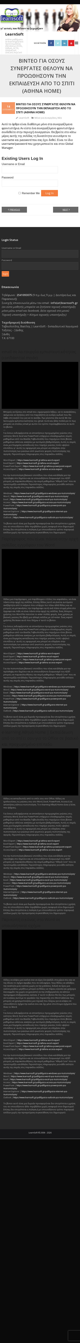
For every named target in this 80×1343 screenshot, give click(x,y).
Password (7, 177)
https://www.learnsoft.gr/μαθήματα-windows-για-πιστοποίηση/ (44, 493)
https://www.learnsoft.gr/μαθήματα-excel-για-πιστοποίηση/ (39, 499)
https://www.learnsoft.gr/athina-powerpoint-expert (47, 466)
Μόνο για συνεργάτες (46, 117)
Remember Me (31, 193)
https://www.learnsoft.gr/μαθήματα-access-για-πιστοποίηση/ (41, 502)
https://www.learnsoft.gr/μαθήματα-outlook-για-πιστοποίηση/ (43, 517)
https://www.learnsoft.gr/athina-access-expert (40, 469)
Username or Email (13, 164)
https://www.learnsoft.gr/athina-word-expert (39, 460)
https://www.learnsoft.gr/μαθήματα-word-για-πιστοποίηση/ (39, 496)
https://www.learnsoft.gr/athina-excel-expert (38, 463)
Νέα (60, 117)
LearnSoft (24, 117)
